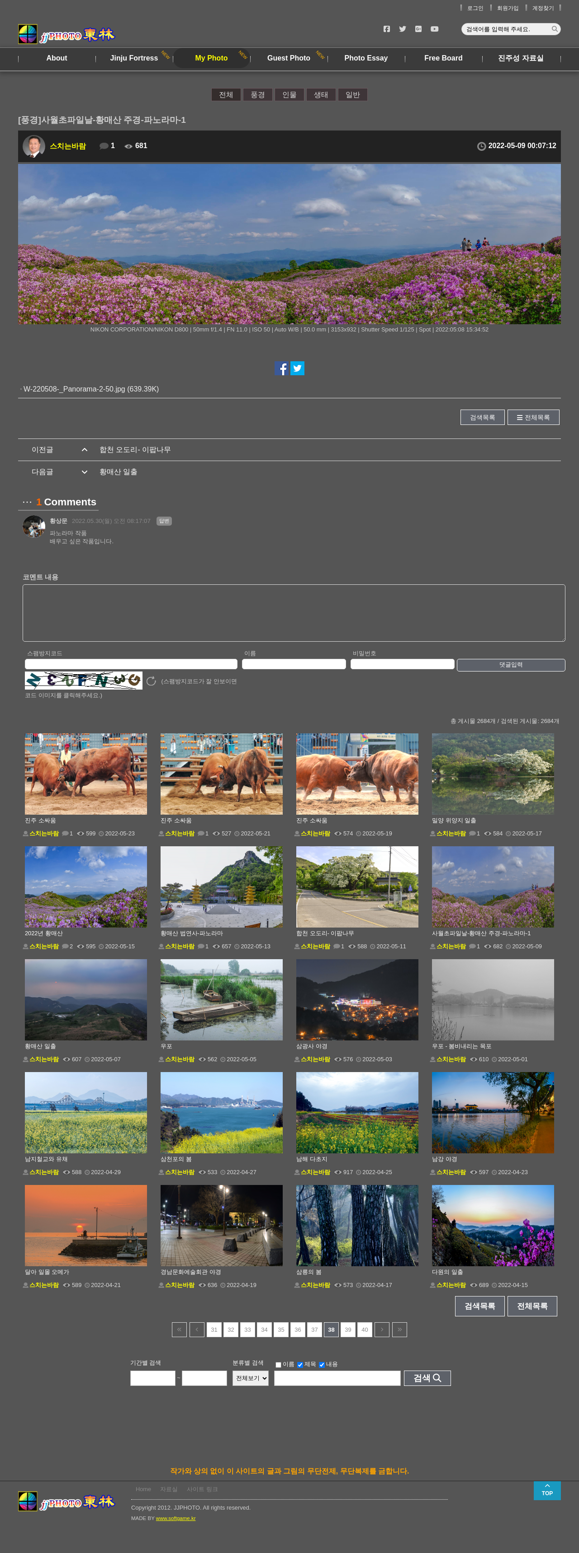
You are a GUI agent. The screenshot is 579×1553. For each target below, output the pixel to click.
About (56, 58)
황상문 (58, 521)
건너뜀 (179, 1339)
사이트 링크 (202, 1498)
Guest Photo (288, 58)
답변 (164, 520)
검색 (422, 1387)
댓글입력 (511, 674)
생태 (321, 94)
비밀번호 (364, 662)
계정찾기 (543, 8)
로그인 (475, 8)
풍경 (258, 94)
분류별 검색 (248, 1372)
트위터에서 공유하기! (297, 368)
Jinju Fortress (134, 58)
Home (143, 1498)
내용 (328, 1373)
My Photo (211, 58)
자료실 (169, 1498)
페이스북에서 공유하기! (282, 368)
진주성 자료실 (520, 58)
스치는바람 (68, 146)
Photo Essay (366, 58)
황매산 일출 (119, 472)
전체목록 (537, 417)
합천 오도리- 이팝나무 (135, 449)
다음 (382, 1339)
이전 (197, 1339)
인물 (289, 94)
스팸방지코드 (44, 662)
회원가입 (508, 8)
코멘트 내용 (40, 577)
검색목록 (482, 417)
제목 (306, 1373)
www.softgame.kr (176, 1527)
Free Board (443, 58)
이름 (250, 662)
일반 (353, 94)
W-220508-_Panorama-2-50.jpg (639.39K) (91, 389)
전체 (226, 94)
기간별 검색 (145, 1372)
